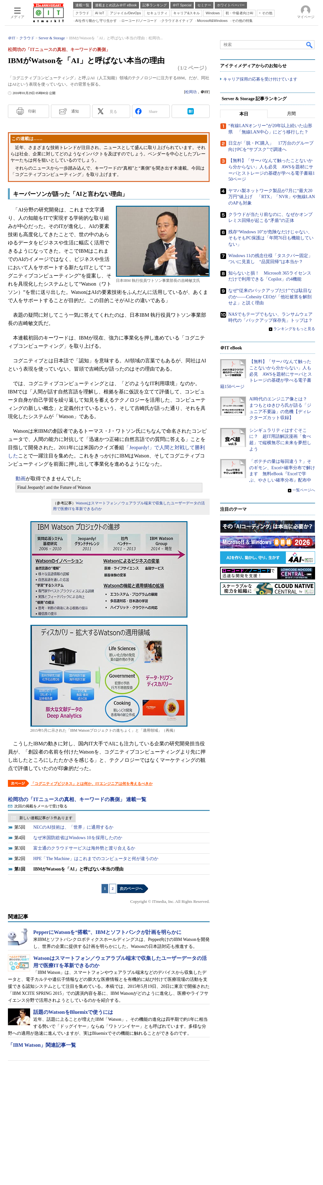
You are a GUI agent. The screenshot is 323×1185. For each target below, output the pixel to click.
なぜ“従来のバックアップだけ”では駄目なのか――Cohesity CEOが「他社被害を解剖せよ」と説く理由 (270, 297)
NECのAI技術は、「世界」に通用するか (73, 827)
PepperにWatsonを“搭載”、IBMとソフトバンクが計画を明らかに (107, 932)
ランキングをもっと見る (294, 329)
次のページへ (131, 888)
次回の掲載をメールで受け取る (40, 806)
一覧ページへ (303, 490)
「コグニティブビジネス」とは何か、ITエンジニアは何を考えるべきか (92, 783)
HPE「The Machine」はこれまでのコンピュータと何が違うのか (95, 858)
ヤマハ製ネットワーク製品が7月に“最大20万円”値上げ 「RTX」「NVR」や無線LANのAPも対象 (271, 197)
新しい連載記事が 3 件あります (46, 818)
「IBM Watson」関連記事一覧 (42, 1045)
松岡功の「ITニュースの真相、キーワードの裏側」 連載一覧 (77, 799)
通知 (75, 111)
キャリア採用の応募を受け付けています (260, 79)
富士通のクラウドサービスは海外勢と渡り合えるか (84, 848)
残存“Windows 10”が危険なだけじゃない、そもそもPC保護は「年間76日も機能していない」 (271, 238)
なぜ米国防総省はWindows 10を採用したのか (77, 837)
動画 (21, 478)
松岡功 (191, 92)
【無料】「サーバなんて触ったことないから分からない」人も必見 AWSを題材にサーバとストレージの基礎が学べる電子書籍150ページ (266, 374)
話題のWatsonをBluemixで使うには (73, 1012)
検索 (309, 44)
